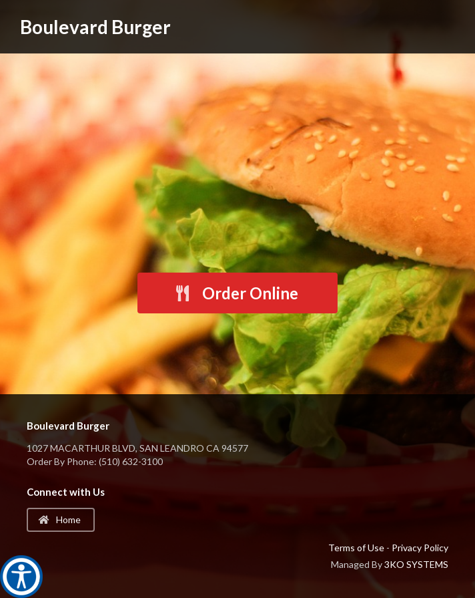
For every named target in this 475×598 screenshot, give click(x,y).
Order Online (236, 293)
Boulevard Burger (95, 26)
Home (60, 519)
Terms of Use (356, 547)
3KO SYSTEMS (416, 564)
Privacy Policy (420, 547)
